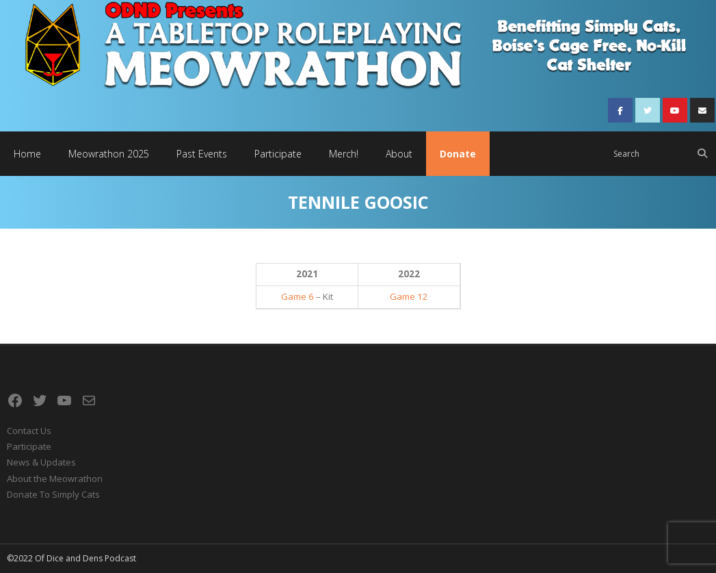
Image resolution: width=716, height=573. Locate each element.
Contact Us (29, 430)
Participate (29, 446)
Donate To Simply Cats (53, 494)
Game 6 (297, 296)
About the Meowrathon (55, 478)
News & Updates (41, 462)
